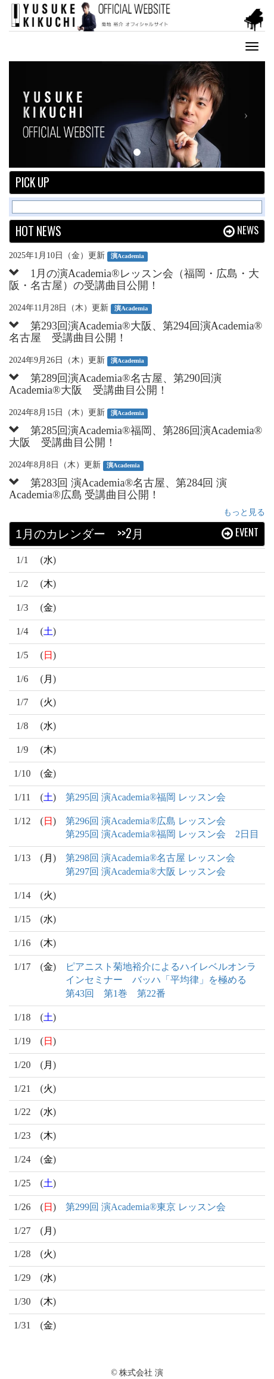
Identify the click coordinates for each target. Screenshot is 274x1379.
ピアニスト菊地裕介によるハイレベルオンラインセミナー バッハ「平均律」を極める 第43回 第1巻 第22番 (161, 980)
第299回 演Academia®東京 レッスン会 (146, 1207)
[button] (28, 114)
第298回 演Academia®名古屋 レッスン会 (150, 858)
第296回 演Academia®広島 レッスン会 (146, 821)
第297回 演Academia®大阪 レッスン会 (146, 871)
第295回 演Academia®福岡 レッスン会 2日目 (162, 834)
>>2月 (130, 533)
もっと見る (244, 512)
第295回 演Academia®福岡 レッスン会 (146, 797)
